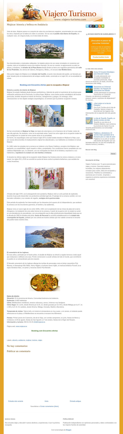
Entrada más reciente (15, 401)
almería (14, 340)
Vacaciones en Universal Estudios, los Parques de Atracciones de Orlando (102, 88)
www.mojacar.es (21, 326)
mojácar (28, 340)
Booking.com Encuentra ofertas (33, 85)
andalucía (21, 340)
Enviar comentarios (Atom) (49, 406)
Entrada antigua (75, 401)
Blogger (68, 430)
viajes (40, 340)
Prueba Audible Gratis (101, 57)
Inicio (46, 401)
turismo (34, 340)
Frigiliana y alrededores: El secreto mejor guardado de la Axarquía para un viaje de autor (104, 134)
